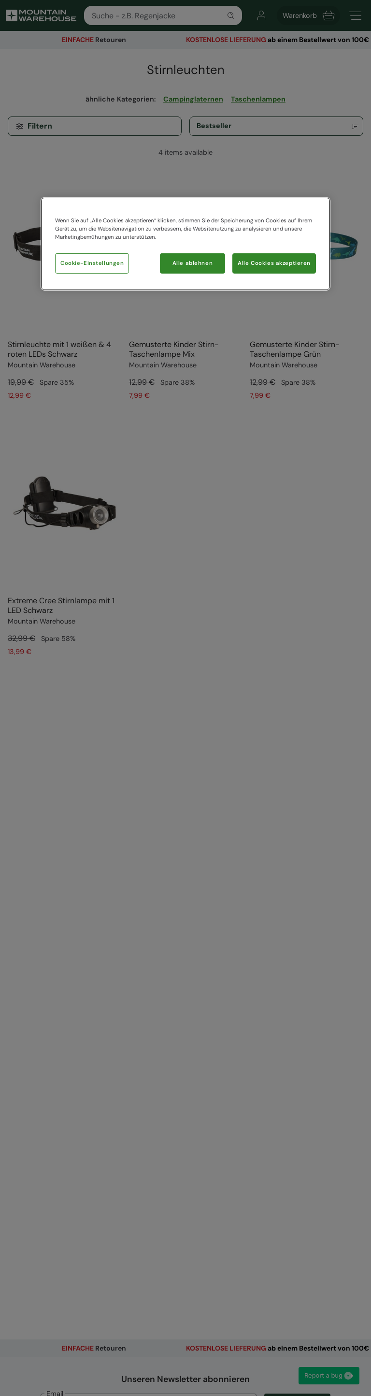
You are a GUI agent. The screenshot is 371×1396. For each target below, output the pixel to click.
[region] (185, 244)
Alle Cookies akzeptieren (274, 263)
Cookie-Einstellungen (92, 263)
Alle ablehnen (192, 263)
